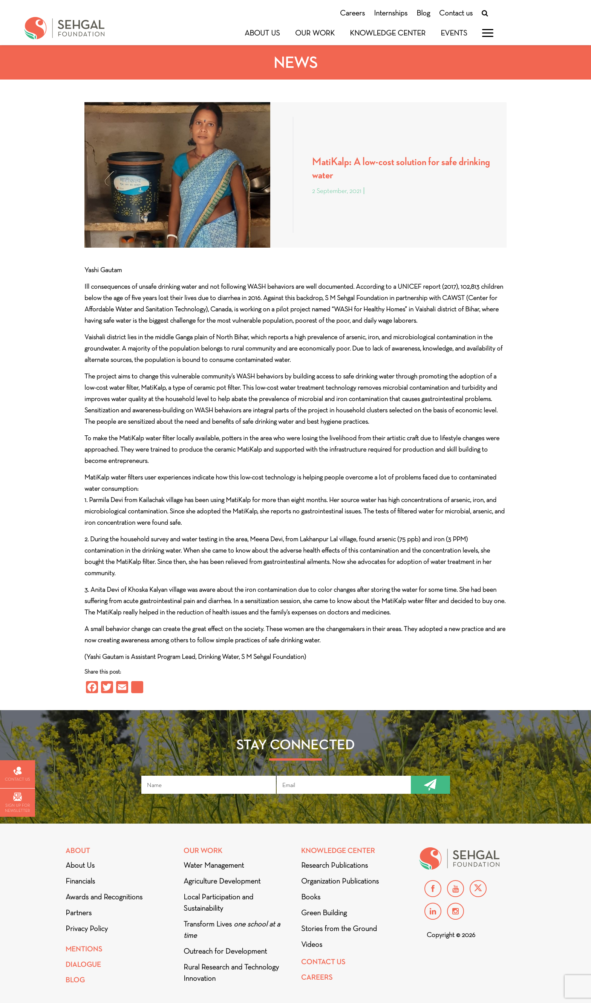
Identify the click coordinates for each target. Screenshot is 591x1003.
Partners (79, 912)
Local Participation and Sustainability (218, 902)
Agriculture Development (222, 880)
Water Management (214, 865)
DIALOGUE (83, 964)
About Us (262, 32)
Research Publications (334, 865)
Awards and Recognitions (104, 896)
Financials (80, 880)
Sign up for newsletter (17, 802)
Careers (352, 12)
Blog (423, 12)
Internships (390, 12)
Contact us (456, 12)
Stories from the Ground (339, 928)
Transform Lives (232, 929)
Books (310, 896)
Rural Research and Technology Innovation (231, 972)
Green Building (324, 912)
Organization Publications (340, 880)
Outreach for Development (225, 951)
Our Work (315, 32)
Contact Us (323, 961)
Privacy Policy (87, 928)
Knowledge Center (388, 32)
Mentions (84, 949)
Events (454, 32)
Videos (311, 944)
